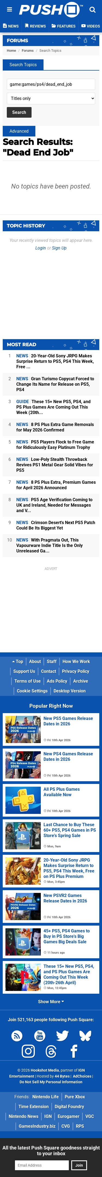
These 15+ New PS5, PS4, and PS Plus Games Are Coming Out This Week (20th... (53, 407)
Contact (48, 671)
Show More (51, 1001)
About (35, 661)
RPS (80, 1126)
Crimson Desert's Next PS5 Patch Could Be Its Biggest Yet (55, 525)
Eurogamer (68, 1116)
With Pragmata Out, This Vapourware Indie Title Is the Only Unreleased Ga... (49, 545)
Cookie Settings (32, 691)
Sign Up (59, 248)
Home (11, 50)
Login (40, 248)
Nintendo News (23, 1116)
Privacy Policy (75, 671)
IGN (48, 1116)
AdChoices (81, 1076)
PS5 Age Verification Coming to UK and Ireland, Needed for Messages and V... (54, 505)
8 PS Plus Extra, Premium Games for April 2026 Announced (56, 485)
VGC (89, 1116)
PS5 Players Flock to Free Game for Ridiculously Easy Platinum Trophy (55, 444)
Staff (52, 661)
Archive (80, 681)
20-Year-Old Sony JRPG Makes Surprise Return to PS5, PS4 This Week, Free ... (55, 361)
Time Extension (33, 1106)
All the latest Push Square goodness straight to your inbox (51, 1150)
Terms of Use (27, 681)
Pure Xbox (75, 1096)
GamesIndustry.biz (37, 1126)
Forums (17, 40)
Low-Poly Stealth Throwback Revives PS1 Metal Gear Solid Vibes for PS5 (54, 465)
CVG (65, 1126)
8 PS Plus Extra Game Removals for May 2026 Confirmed (55, 427)
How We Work (76, 661)
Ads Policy (57, 681)
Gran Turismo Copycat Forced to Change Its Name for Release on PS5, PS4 (55, 384)
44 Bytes (62, 1076)
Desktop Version (70, 691)
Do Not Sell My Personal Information (51, 1082)
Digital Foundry (69, 1106)
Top (17, 661)
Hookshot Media (45, 1070)
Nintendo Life (45, 1096)
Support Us (24, 671)
